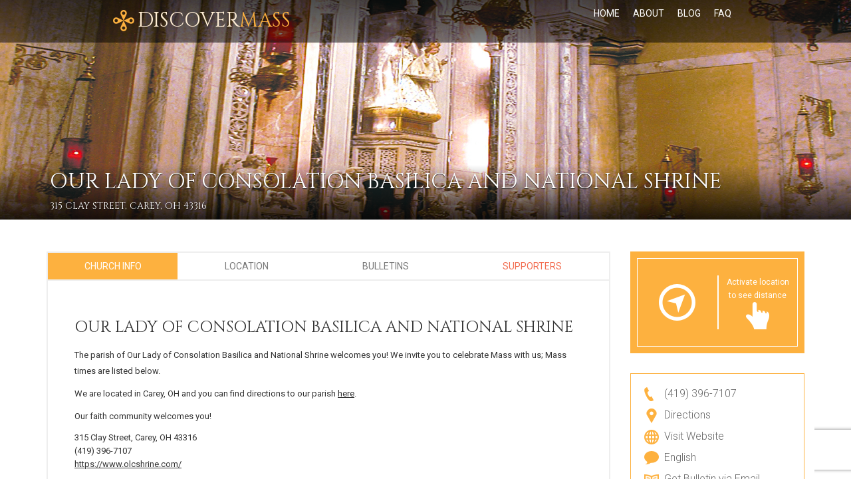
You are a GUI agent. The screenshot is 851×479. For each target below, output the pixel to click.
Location (247, 266)
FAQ (722, 21)
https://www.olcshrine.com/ (128, 464)
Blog (689, 21)
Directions (687, 414)
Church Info (113, 266)
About (648, 21)
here (346, 394)
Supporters (532, 266)
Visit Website (694, 436)
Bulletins (385, 266)
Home (607, 21)
